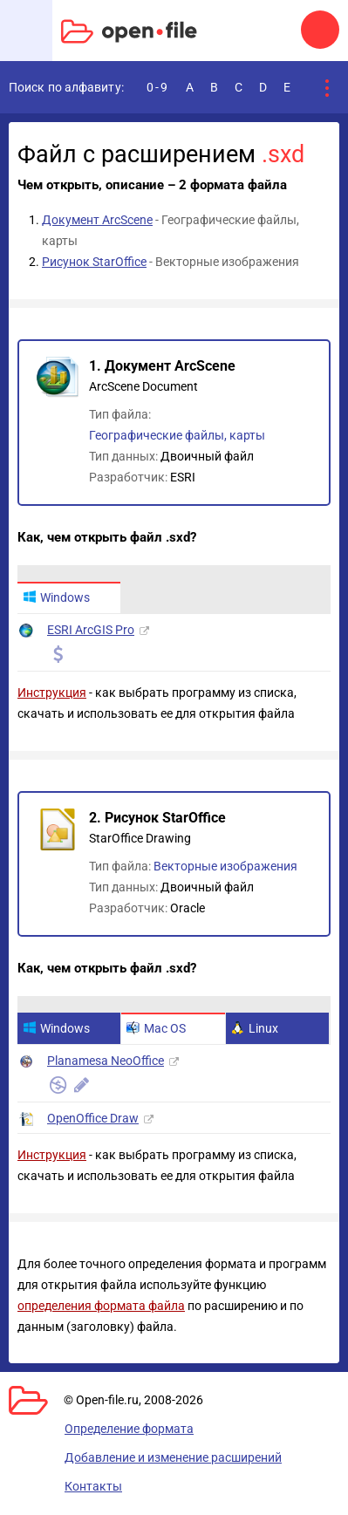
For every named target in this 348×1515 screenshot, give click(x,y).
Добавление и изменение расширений (173, 1457)
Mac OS (156, 1028)
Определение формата (129, 1429)
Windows (56, 597)
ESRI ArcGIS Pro (90, 630)
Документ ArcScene (97, 220)
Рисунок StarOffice (94, 262)
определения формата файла (101, 1306)
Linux (254, 1028)
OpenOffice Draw (93, 1118)
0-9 (158, 87)
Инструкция (51, 692)
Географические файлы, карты (177, 435)
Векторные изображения (225, 866)
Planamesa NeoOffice (105, 1061)
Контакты (93, 1486)
